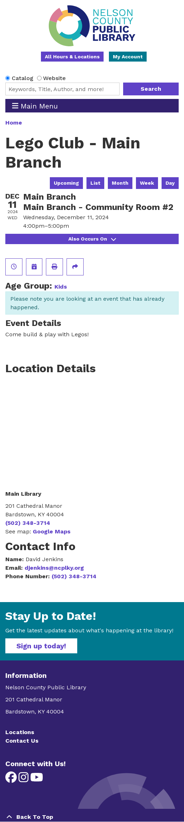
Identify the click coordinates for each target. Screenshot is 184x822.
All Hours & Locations (72, 56)
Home (13, 122)
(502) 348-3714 (27, 523)
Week (147, 183)
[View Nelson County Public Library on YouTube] (36, 779)
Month (120, 183)
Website (54, 78)
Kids (60, 286)
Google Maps (51, 531)
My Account (128, 56)
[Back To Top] (92, 817)
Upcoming (66, 183)
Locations (19, 732)
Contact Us (21, 740)
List (95, 183)
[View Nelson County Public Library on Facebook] (12, 779)
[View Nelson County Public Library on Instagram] (24, 779)
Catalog (22, 78)
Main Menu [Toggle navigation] (35, 105)
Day (170, 183)
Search (151, 88)
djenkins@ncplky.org (54, 567)
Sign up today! (41, 646)
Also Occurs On (92, 239)
